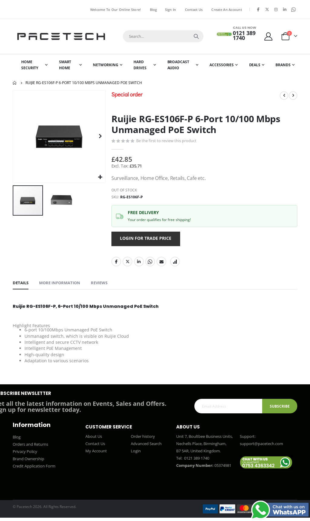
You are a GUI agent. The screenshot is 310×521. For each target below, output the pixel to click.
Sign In (170, 9)
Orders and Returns (30, 447)
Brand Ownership (28, 462)
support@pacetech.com (261, 447)
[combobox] (163, 36)
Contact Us (194, 9)
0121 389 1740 (196, 461)
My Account (96, 454)
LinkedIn (139, 263)
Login (136, 454)
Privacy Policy (25, 455)
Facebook (116, 263)
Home (15, 82)
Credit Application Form (34, 469)
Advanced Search (146, 447)
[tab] (20, 285)
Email (161, 263)
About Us (93, 439)
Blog (153, 9)
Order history (143, 439)
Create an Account (226, 9)
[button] (100, 177)
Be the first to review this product (166, 141)
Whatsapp (150, 263)
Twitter (127, 263)
